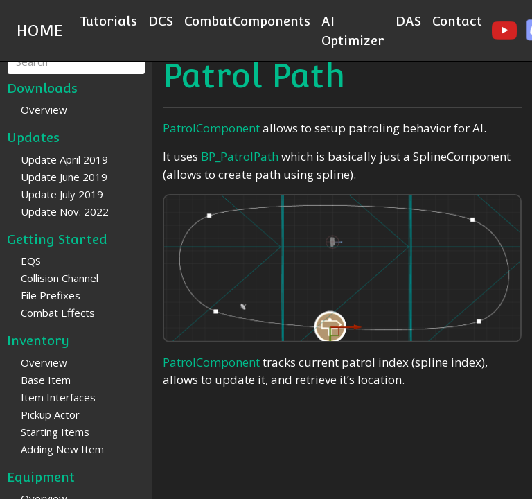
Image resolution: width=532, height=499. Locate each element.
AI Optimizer (352, 30)
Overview (44, 109)
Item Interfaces (58, 397)
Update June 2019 (64, 177)
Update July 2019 (62, 194)
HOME (40, 30)
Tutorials (108, 20)
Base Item (46, 380)
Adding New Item (62, 449)
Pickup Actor (50, 414)
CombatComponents (247, 20)
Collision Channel (59, 278)
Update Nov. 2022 (65, 211)
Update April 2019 (64, 159)
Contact (457, 20)
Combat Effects (58, 312)
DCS (160, 20)
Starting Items (55, 432)
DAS (408, 20)
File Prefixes (50, 295)
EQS (31, 261)
